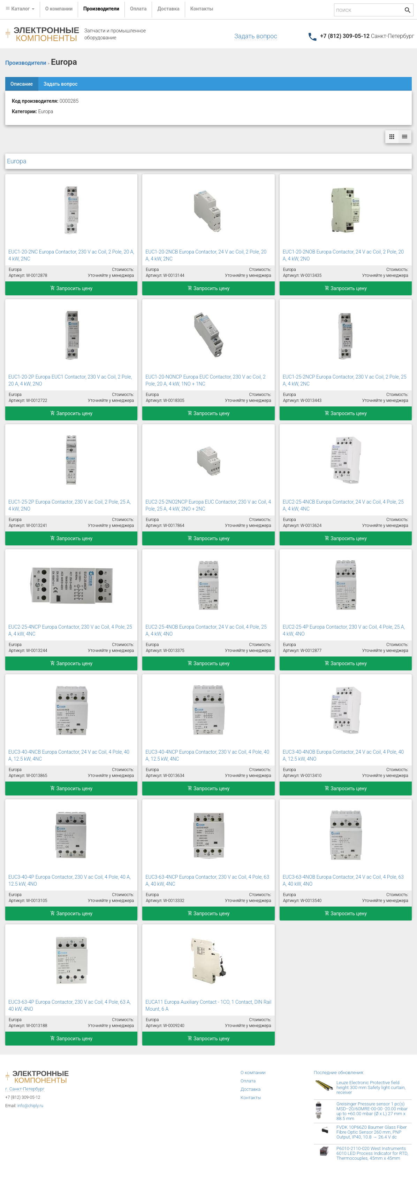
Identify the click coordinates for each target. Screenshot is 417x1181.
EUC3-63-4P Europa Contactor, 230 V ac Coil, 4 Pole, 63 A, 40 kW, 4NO (69, 1005)
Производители (101, 8)
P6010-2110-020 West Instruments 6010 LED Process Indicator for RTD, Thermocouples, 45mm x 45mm (372, 1153)
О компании (59, 8)
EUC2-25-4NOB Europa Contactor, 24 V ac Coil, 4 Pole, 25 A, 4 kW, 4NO (205, 630)
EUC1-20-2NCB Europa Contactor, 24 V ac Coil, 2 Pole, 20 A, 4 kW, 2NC (205, 255)
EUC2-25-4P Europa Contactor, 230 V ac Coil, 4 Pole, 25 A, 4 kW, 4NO (344, 630)
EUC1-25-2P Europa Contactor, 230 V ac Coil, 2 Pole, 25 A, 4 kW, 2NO (69, 505)
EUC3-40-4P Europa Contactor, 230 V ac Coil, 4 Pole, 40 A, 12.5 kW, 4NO (69, 880)
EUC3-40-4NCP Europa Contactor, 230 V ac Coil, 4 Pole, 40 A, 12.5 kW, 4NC (207, 755)
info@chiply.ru (30, 1105)
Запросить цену (71, 288)
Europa (16, 161)
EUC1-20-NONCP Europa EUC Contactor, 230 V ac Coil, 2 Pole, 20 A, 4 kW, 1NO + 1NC (205, 380)
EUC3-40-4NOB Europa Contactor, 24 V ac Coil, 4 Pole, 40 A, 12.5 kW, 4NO (343, 755)
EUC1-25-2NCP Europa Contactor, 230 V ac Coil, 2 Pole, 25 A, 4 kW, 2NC (345, 380)
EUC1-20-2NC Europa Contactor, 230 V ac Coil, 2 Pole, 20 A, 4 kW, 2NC (71, 255)
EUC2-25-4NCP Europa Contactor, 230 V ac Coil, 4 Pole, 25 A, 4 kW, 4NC (70, 630)
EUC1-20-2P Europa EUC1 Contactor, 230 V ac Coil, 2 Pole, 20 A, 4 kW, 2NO (70, 380)
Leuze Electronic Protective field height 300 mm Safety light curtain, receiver (370, 1087)
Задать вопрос (255, 36)
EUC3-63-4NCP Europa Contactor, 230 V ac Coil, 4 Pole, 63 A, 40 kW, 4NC (207, 880)
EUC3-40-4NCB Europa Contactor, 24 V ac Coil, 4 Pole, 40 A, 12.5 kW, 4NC (68, 755)
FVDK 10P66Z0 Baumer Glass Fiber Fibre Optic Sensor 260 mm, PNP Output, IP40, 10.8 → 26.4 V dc (371, 1132)
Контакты (201, 8)
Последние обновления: (339, 1072)
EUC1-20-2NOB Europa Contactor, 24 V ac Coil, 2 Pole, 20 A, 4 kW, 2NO (343, 255)
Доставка (168, 8)
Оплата (138, 8)
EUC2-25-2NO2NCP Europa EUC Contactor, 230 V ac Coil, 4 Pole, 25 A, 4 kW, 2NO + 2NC (208, 505)
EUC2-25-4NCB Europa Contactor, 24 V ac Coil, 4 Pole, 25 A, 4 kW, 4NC (343, 505)
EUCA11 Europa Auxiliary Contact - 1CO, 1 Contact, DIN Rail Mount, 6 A (208, 1005)
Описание (21, 84)
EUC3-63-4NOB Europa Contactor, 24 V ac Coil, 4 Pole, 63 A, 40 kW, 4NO (343, 880)
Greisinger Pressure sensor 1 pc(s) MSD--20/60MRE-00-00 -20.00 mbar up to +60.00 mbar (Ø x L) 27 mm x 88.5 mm (372, 1111)
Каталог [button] (20, 8)
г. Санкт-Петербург (25, 1088)
